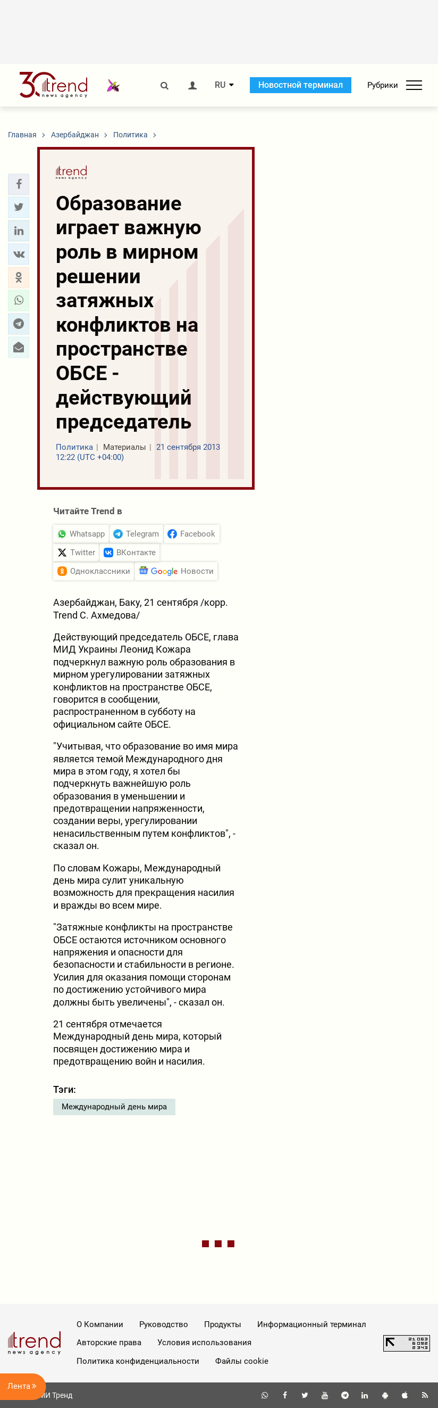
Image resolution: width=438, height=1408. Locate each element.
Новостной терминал (300, 85)
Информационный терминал (311, 1324)
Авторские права (109, 1342)
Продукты (222, 1324)
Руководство (163, 1324)
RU (220, 85)
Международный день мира (114, 1106)
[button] (18, 184)
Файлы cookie (241, 1361)
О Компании (100, 1324)
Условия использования (204, 1342)
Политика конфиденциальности (138, 1361)
